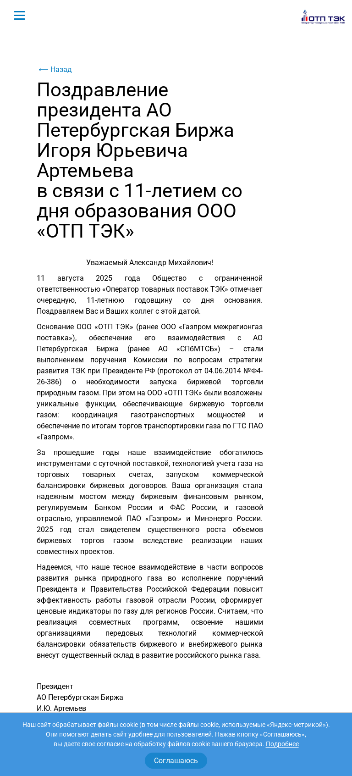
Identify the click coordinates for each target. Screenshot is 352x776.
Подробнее (282, 744)
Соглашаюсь (176, 760)
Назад (54, 69)
